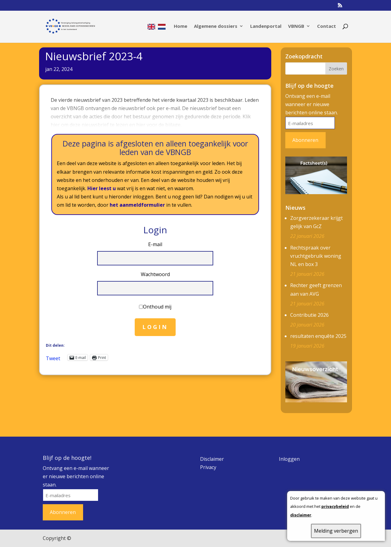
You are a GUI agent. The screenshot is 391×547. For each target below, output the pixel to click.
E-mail (155, 244)
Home (180, 26)
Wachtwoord (155, 274)
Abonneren (305, 140)
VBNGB (296, 26)
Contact (326, 26)
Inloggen (289, 459)
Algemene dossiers (215, 26)
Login (155, 327)
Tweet (53, 357)
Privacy (208, 467)
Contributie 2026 (309, 315)
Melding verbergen (336, 530)
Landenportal (265, 26)
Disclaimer (212, 459)
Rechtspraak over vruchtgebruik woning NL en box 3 (315, 256)
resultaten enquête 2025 (318, 336)
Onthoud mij (157, 306)
